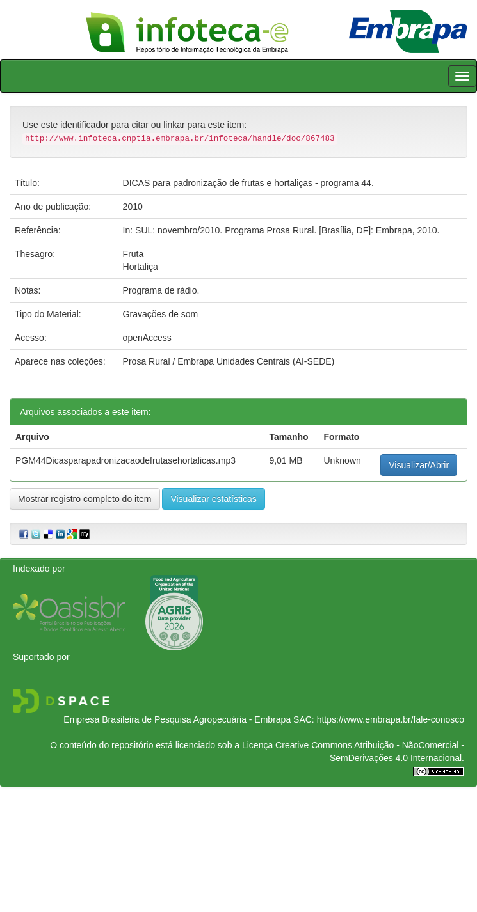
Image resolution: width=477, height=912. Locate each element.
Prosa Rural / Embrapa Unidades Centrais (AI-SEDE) (229, 361)
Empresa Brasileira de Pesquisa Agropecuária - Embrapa (177, 719)
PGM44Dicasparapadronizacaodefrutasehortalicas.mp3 (125, 460)
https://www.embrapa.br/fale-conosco (390, 719)
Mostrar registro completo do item (85, 499)
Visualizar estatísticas (213, 499)
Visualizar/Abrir (419, 465)
